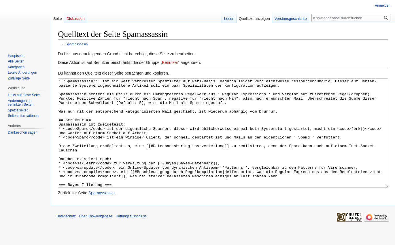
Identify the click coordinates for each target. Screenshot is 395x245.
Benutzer (170, 62)
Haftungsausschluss (131, 238)
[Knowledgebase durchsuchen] (350, 18)
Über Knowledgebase (95, 238)
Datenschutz (66, 238)
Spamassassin (77, 44)
